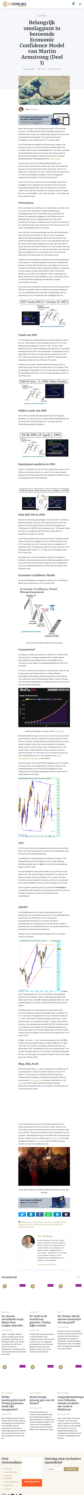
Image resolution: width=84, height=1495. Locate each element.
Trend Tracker (38, 161)
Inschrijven (71, 1448)
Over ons (8, 1448)
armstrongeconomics (40, 1201)
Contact (7, 1468)
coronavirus (56, 1201)
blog (37, 1046)
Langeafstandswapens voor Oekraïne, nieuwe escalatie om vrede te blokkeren (70, 1382)
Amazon (28, 1117)
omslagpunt (22, 1206)
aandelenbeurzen (26, 1201)
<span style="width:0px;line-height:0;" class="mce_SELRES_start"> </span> (45, 1082)
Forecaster (46, 1204)
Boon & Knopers (7, 1372)
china (49, 1201)
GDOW (52, 1204)
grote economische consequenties (45, 747)
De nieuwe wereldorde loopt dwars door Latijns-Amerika (13, 1300)
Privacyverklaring (11, 1461)
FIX (41, 1204)
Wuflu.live (61, 723)
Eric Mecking (34, 111)
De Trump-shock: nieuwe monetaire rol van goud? (69, 1298)
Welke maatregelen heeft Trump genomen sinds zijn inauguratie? (14, 1382)
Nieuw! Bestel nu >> (32, 1462)
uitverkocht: (48, 1114)
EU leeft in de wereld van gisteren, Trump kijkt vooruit (40, 1300)
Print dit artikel (54, 69)
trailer (53, 1058)
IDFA (56, 1204)
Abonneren (8, 1465)
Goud (59, 1291)
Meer (79, 1257)
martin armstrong (64, 1204)
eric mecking (35, 1204)
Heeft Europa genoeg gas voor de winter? (42, 1379)
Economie (42, 16)
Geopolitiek (6, 1291)
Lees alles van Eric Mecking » (47, 1244)
